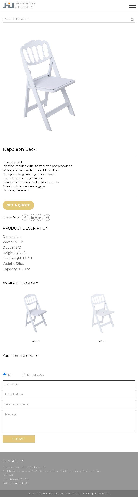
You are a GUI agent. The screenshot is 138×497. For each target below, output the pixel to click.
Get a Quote (18, 205)
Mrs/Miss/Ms (35, 375)
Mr (10, 375)
